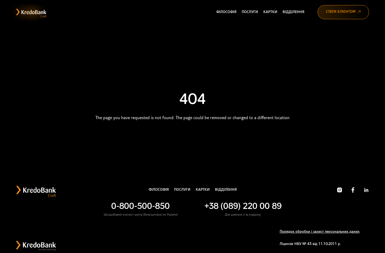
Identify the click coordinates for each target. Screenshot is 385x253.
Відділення (293, 12)
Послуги (250, 12)
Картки (270, 12)
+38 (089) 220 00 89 (243, 207)
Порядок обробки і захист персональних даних (320, 231)
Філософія (226, 12)
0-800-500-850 (140, 207)
